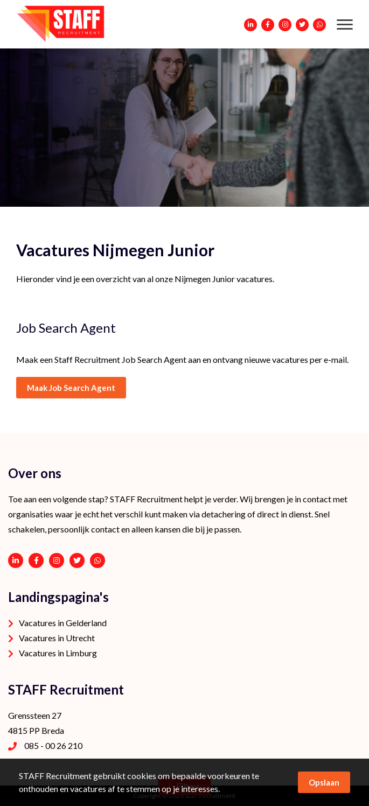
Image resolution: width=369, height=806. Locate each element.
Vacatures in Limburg (58, 653)
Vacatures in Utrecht (57, 638)
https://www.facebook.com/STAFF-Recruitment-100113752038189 (36, 560)
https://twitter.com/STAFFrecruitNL (77, 560)
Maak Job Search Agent (71, 388)
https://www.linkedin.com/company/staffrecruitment (15, 560)
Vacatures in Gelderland (63, 623)
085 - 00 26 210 (53, 745)
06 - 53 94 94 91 (97, 560)
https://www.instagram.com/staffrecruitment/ (56, 560)
